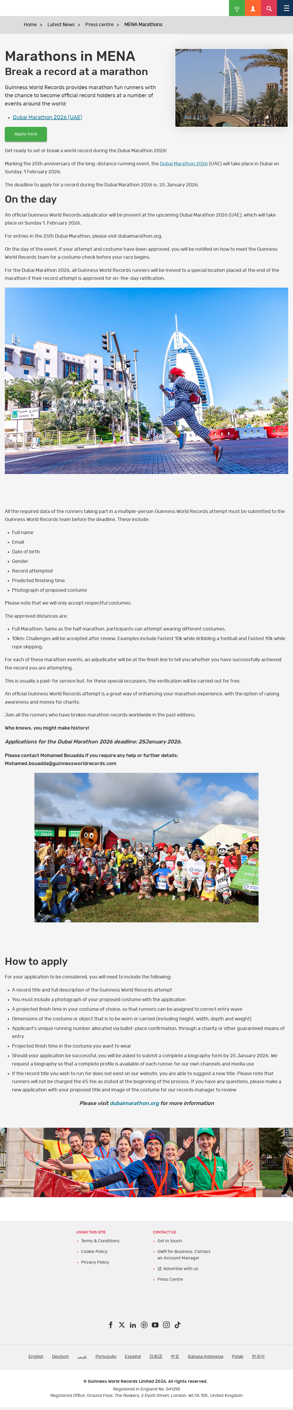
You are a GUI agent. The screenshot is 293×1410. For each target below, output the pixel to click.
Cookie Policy (94, 1254)
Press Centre (170, 1282)
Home (30, 24)
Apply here (29, 135)
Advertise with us (180, 1271)
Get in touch (169, 1243)
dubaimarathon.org (134, 1106)
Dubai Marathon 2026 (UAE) (47, 117)
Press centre (99, 24)
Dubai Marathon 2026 (184, 166)
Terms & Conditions (100, 1243)
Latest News (61, 24)
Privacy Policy (95, 1265)
